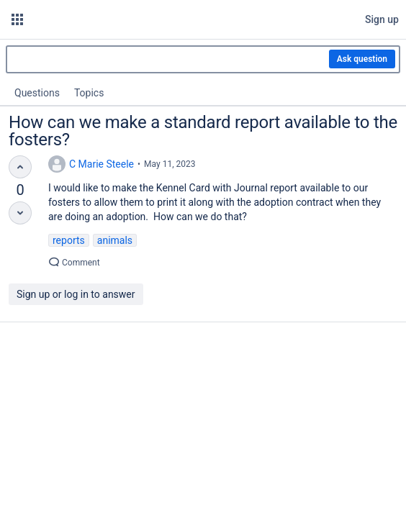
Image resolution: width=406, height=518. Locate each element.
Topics (89, 93)
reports (69, 240)
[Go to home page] (157, 19)
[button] (17, 19)
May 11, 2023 (169, 164)
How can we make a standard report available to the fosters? (203, 131)
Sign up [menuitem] (382, 19)
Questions (37, 93)
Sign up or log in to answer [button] (76, 294)
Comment (74, 263)
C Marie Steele (101, 164)
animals (114, 240)
